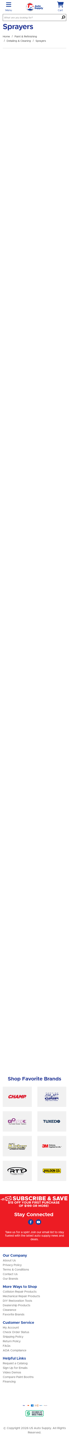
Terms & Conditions (16, 1269)
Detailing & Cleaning (19, 41)
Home (6, 36)
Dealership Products (16, 1305)
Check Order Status (16, 1332)
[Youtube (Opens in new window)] (38, 1222)
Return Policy (12, 1341)
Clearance (9, 1309)
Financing (9, 1381)
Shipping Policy (13, 1336)
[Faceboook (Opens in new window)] (30, 1222)
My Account (11, 1327)
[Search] (63, 17)
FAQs (6, 1345)
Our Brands (10, 1278)
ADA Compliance (14, 1350)
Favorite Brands (13, 1314)
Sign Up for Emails (15, 1367)
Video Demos (12, 1372)
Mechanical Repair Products (21, 1296)
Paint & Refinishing (26, 36)
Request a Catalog (15, 1363)
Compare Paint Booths (18, 1377)
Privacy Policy (12, 1265)
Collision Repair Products (20, 1291)
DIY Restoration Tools (17, 1300)
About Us (9, 1260)
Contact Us (10, 1274)
